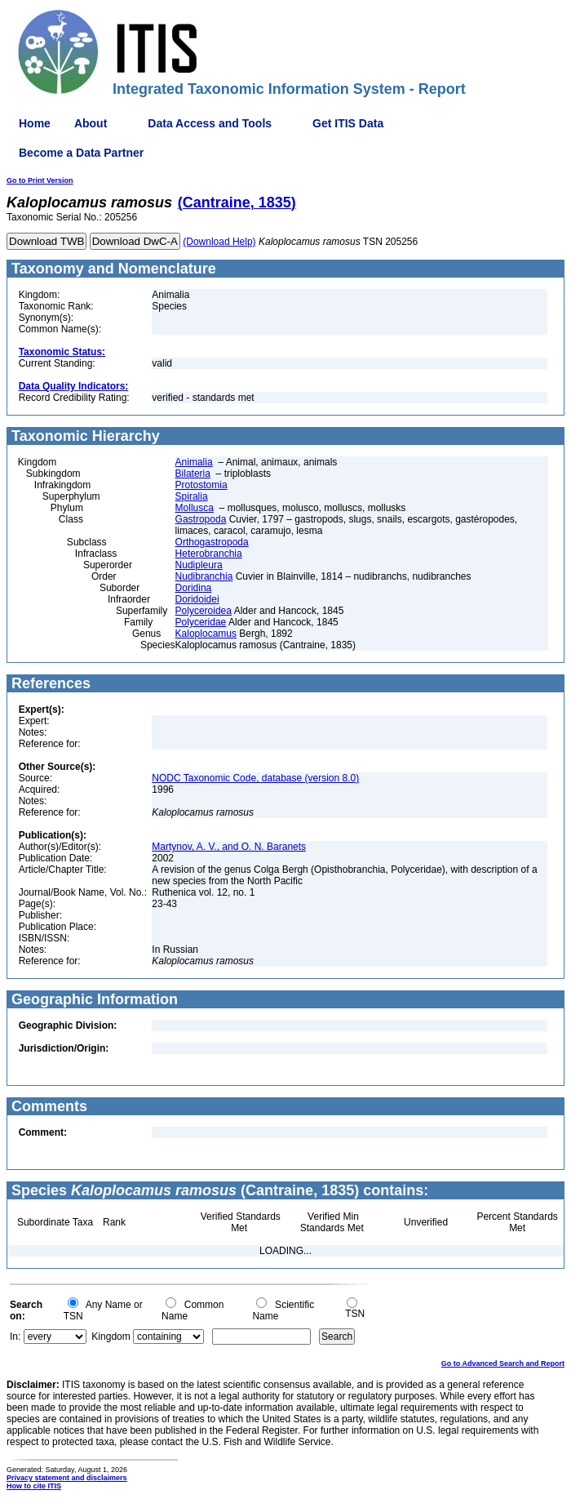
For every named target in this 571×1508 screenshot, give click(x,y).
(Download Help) (219, 241)
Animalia (194, 462)
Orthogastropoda (212, 542)
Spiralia (191, 496)
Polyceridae (201, 622)
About (90, 123)
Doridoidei (197, 599)
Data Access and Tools (210, 123)
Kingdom (110, 1336)
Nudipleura (199, 565)
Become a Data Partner (81, 152)
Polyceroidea (203, 610)
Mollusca (194, 508)
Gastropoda (201, 519)
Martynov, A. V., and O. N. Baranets (229, 846)
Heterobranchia (208, 553)
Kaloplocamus (206, 633)
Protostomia (201, 485)
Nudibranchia (204, 576)
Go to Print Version (40, 180)
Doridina (193, 588)
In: (15, 1336)
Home (35, 123)
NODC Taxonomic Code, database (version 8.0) (255, 778)
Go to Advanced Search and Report (502, 1363)
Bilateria (192, 473)
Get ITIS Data (347, 123)
